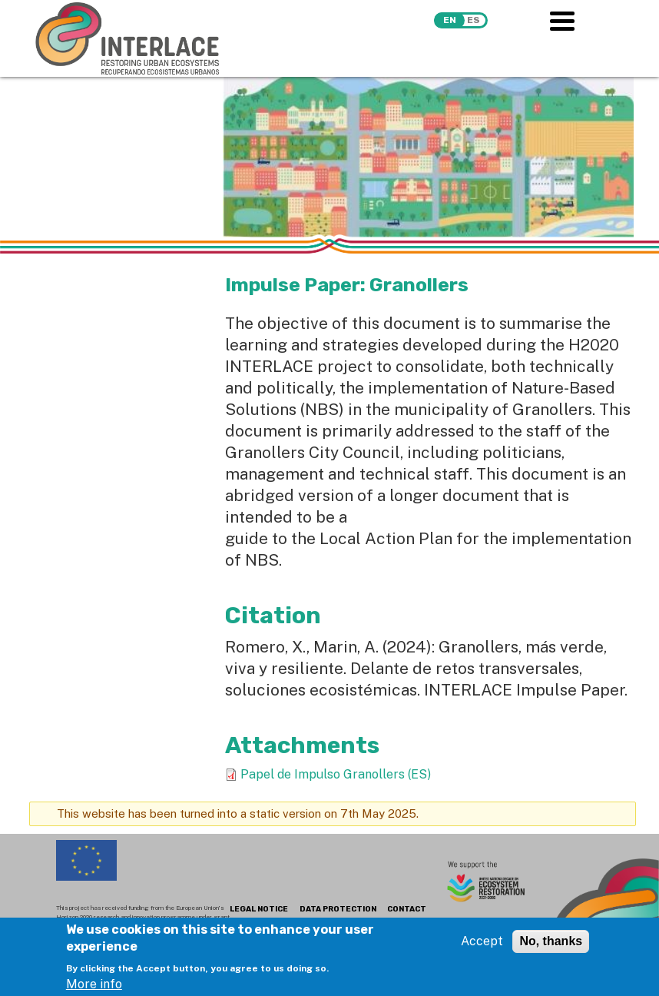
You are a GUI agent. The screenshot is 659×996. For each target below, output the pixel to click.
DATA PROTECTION (338, 909)
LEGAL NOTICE (259, 909)
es (473, 20)
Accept (482, 946)
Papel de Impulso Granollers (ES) (335, 774)
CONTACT (406, 909)
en (449, 20)
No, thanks (550, 946)
